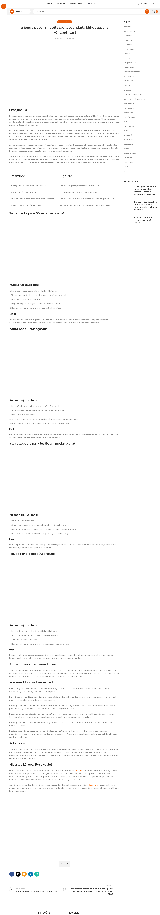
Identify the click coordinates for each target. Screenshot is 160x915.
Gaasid (61, 24)
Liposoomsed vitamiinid (134, 101)
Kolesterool (129, 78)
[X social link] (18, 876)
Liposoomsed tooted (133, 97)
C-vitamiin (128, 42)
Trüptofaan (129, 164)
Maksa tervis (129, 115)
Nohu (126, 133)
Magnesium (129, 110)
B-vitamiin (128, 38)
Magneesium (129, 106)
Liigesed (127, 92)
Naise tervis (129, 128)
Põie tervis (128, 142)
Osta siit (64, 866)
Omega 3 (128, 137)
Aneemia (128, 29)
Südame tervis (130, 155)
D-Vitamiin (128, 47)
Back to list (64, 893)
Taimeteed (128, 160)
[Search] (91, 14)
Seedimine (128, 146)
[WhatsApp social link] (36, 876)
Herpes (127, 60)
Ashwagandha (130, 33)
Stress (68, 24)
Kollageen (128, 83)
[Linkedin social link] (30, 876)
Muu (126, 124)
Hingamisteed (130, 65)
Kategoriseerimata (132, 74)
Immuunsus (129, 69)
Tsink (126, 169)
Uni (125, 173)
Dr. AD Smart (129, 51)
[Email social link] (24, 876)
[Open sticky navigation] (20, 13)
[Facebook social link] (11, 876)
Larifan (127, 88)
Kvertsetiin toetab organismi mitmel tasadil (143, 222)
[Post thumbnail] (128, 193)
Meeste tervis (129, 119)
